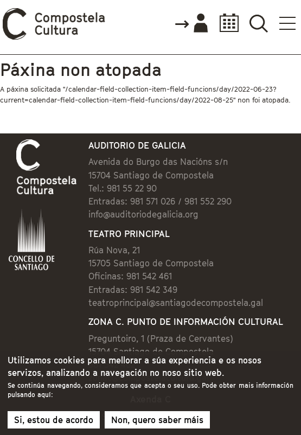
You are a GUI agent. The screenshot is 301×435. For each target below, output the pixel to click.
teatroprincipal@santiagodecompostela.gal (175, 302)
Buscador (258, 23)
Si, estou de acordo (53, 423)
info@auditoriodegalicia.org (143, 214)
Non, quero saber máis (157, 423)
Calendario (226, 23)
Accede (191, 24)
